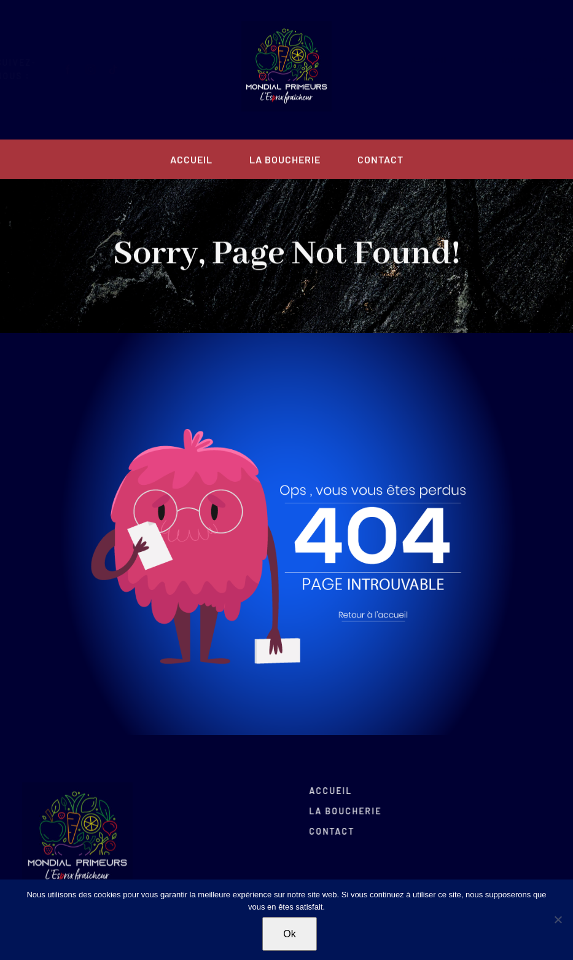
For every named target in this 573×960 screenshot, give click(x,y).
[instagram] (100, 69)
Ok (289, 934)
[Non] (558, 919)
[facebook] (77, 69)
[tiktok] (123, 69)
